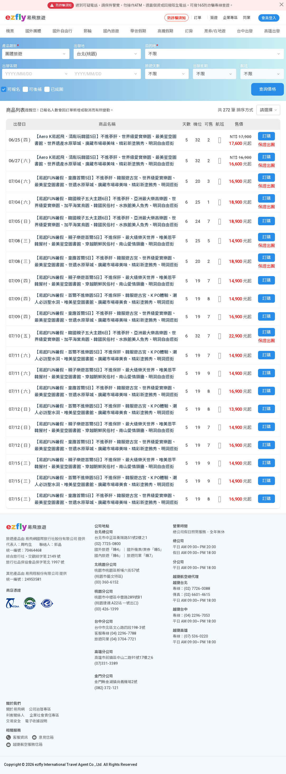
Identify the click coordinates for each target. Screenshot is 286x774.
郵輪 (88, 31)
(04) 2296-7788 (123, 633)
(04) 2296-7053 (197, 615)
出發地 (79, 46)
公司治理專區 (40, 709)
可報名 (11, 89)
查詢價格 (267, 89)
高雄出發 (272, 31)
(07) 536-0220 (196, 636)
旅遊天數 (152, 66)
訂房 (189, 31)
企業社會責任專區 (44, 715)
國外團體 (33, 31)
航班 (244, 66)
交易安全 (13, 721)
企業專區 (230, 18)
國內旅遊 (111, 31)
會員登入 (268, 18)
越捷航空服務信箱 (27, 744)
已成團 (54, 89)
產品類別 (10, 46)
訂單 (197, 18)
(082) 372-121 (106, 688)
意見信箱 (46, 737)
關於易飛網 (15, 709)
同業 (246, 18)
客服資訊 (20, 737)
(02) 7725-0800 (107, 544)
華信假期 (138, 31)
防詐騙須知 (176, 18)
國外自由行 (62, 31)
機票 (10, 31)
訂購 (266, 136)
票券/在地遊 (215, 31)
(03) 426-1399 (106, 609)
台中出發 (245, 31)
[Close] (281, 4)
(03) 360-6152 (106, 582)
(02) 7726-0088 (197, 588)
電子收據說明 (36, 721)
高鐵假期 (165, 31)
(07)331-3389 (106, 663)
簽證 (214, 18)
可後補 (33, 89)
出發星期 (200, 66)
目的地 (151, 46)
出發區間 (9, 66)
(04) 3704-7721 (123, 639)
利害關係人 (15, 715)
